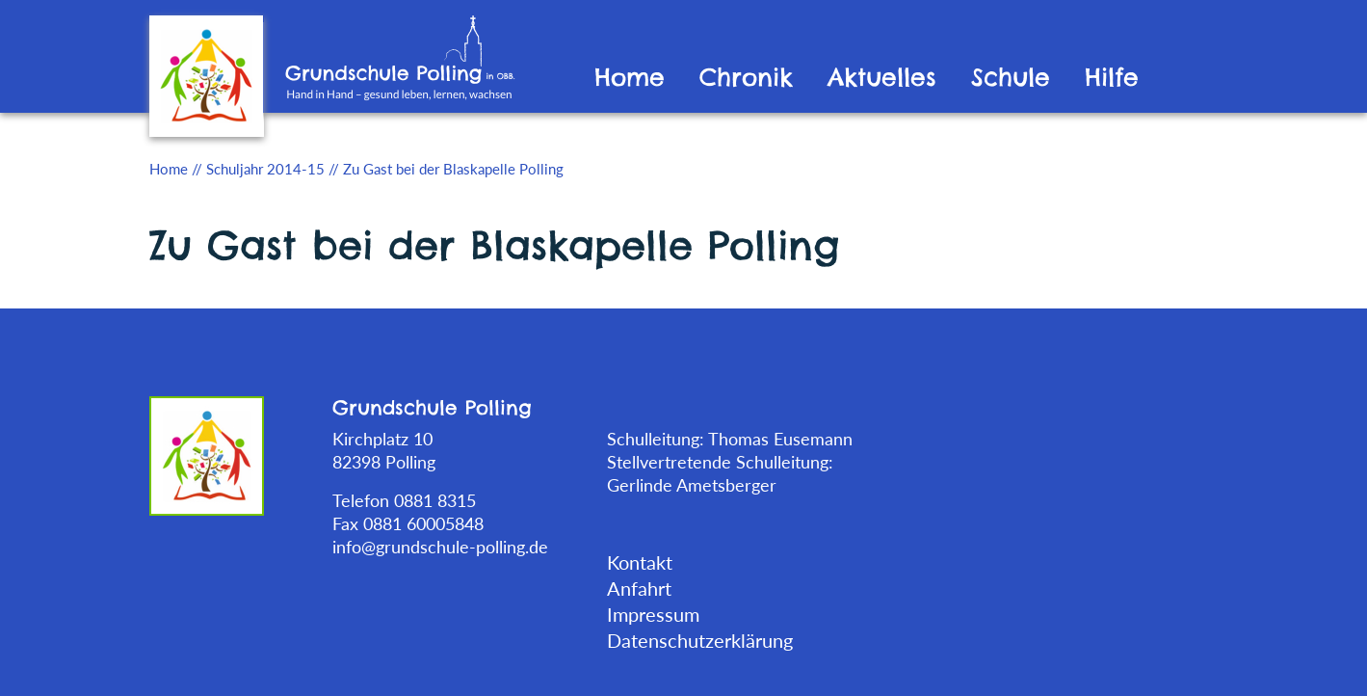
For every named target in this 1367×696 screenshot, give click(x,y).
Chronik (746, 78)
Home (629, 78)
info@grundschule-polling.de (440, 546)
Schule (1010, 78)
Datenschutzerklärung (700, 640)
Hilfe (1112, 78)
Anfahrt (639, 588)
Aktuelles (882, 78)
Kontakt (639, 562)
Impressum (653, 614)
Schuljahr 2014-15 (265, 168)
